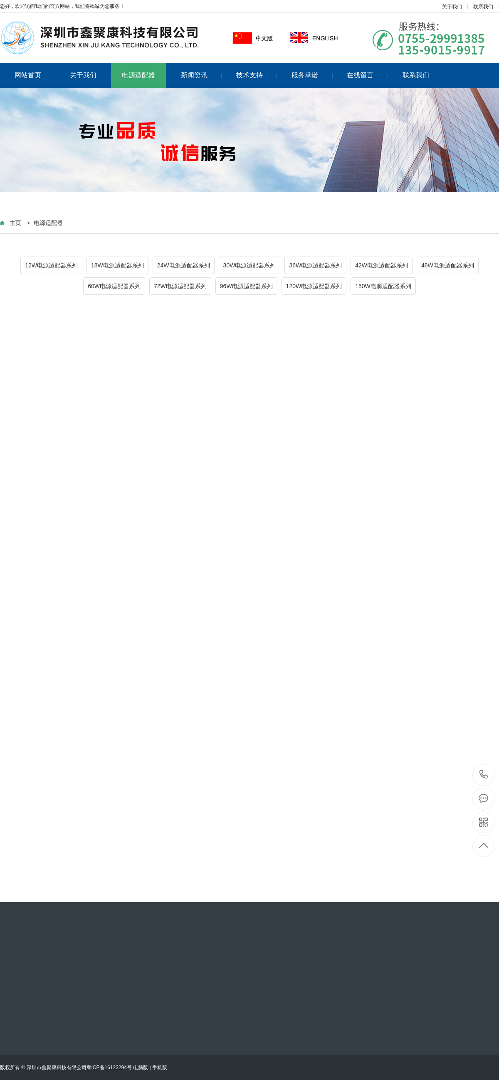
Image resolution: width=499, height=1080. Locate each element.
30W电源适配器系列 (249, 265)
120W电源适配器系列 (314, 286)
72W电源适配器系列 (180, 286)
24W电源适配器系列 (183, 265)
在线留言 (367, 75)
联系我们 (483, 7)
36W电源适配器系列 (315, 265)
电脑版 (140, 1067)
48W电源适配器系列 (447, 265)
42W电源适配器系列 (381, 265)
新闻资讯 (201, 75)
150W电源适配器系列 (383, 286)
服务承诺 (312, 75)
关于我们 (452, 7)
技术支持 (256, 75)
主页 (15, 223)
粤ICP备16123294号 (109, 1067)
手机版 (159, 1067)
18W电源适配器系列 (117, 265)
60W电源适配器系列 (114, 286)
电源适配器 (138, 75)
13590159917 (484, 774)
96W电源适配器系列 (246, 286)
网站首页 (35, 75)
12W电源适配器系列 (51, 265)
